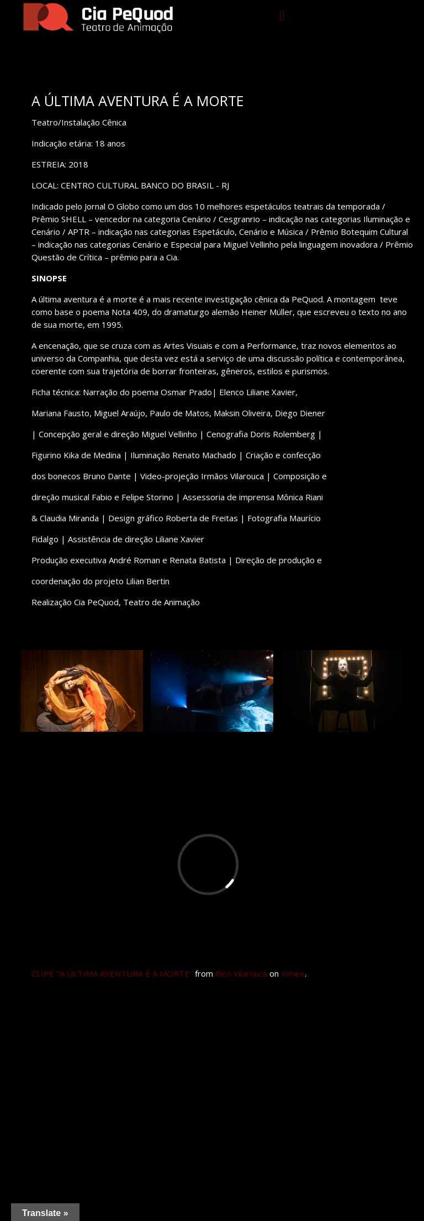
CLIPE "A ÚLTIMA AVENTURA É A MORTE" (112, 973)
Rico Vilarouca (241, 973)
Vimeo (293, 973)
